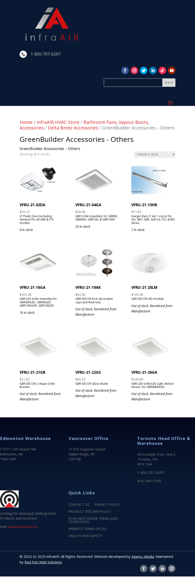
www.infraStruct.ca (23, 526)
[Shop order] (154, 154)
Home (26, 122)
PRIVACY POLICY (107, 505)
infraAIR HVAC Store (58, 122)
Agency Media (143, 556)
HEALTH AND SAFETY (85, 536)
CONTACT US (79, 505)
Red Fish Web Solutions (43, 562)
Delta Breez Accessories (73, 128)
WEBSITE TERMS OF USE (88, 529)
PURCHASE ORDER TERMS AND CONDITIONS (93, 520)
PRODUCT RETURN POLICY (90, 512)
